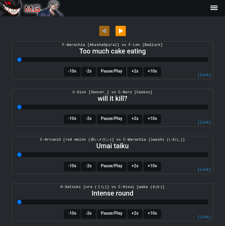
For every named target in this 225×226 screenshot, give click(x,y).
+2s (135, 71)
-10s (72, 71)
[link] (204, 75)
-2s (88, 71)
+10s (152, 71)
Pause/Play (111, 71)
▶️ (121, 31)
